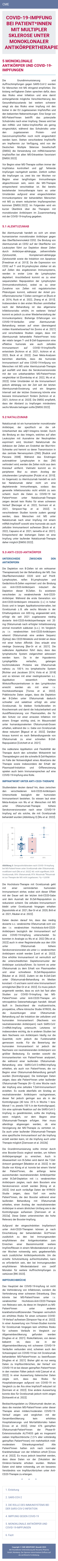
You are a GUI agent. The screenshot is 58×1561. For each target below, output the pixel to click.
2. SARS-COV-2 (14, 1497)
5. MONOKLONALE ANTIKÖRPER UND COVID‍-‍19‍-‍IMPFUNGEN (26, 1525)
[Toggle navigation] (51, 4)
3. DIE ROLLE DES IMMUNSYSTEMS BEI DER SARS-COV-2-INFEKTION (27, 1507)
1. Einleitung (12, 1489)
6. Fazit (10, 1535)
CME (5, 4)
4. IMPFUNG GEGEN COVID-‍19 (22, 1516)
